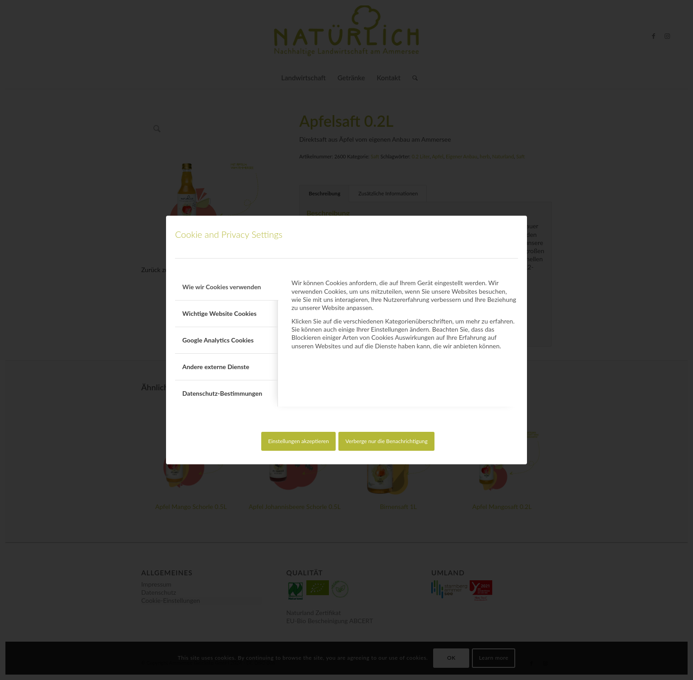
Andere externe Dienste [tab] (215, 366)
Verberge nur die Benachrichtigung (386, 441)
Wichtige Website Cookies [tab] (219, 313)
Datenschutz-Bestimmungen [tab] (222, 393)
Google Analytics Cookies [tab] (218, 340)
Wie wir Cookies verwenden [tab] (221, 287)
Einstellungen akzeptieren (298, 441)
